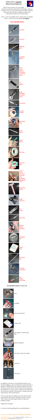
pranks (10, 414)
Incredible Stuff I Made (24, 414)
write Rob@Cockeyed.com (7, 417)
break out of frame (4, 414)
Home (14, 414)
